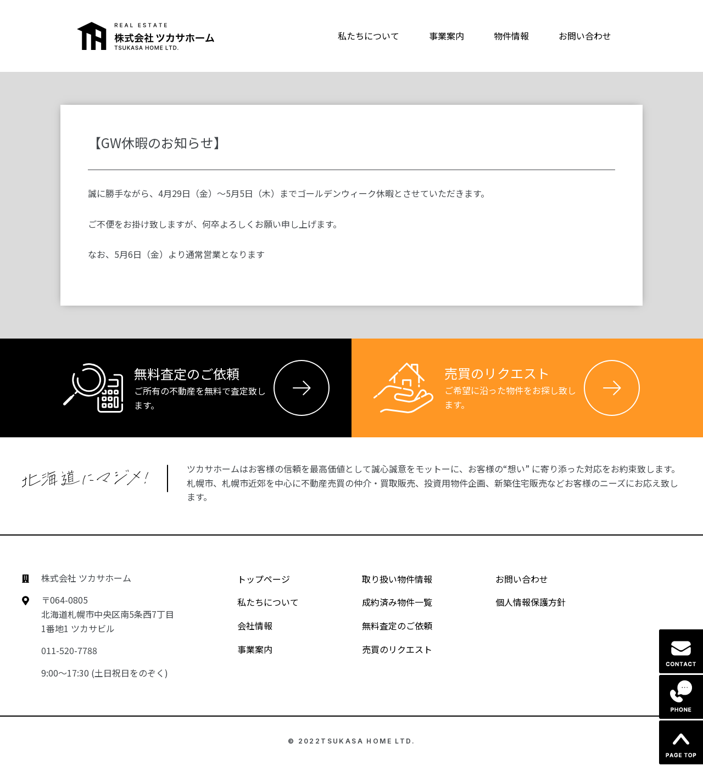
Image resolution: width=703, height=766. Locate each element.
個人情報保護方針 (521, 602)
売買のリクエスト (387, 649)
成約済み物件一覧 (387, 602)
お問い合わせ (585, 35)
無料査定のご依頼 (387, 625)
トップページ (254, 578)
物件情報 (511, 35)
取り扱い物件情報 (387, 578)
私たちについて (368, 35)
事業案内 (446, 35)
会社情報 (245, 625)
